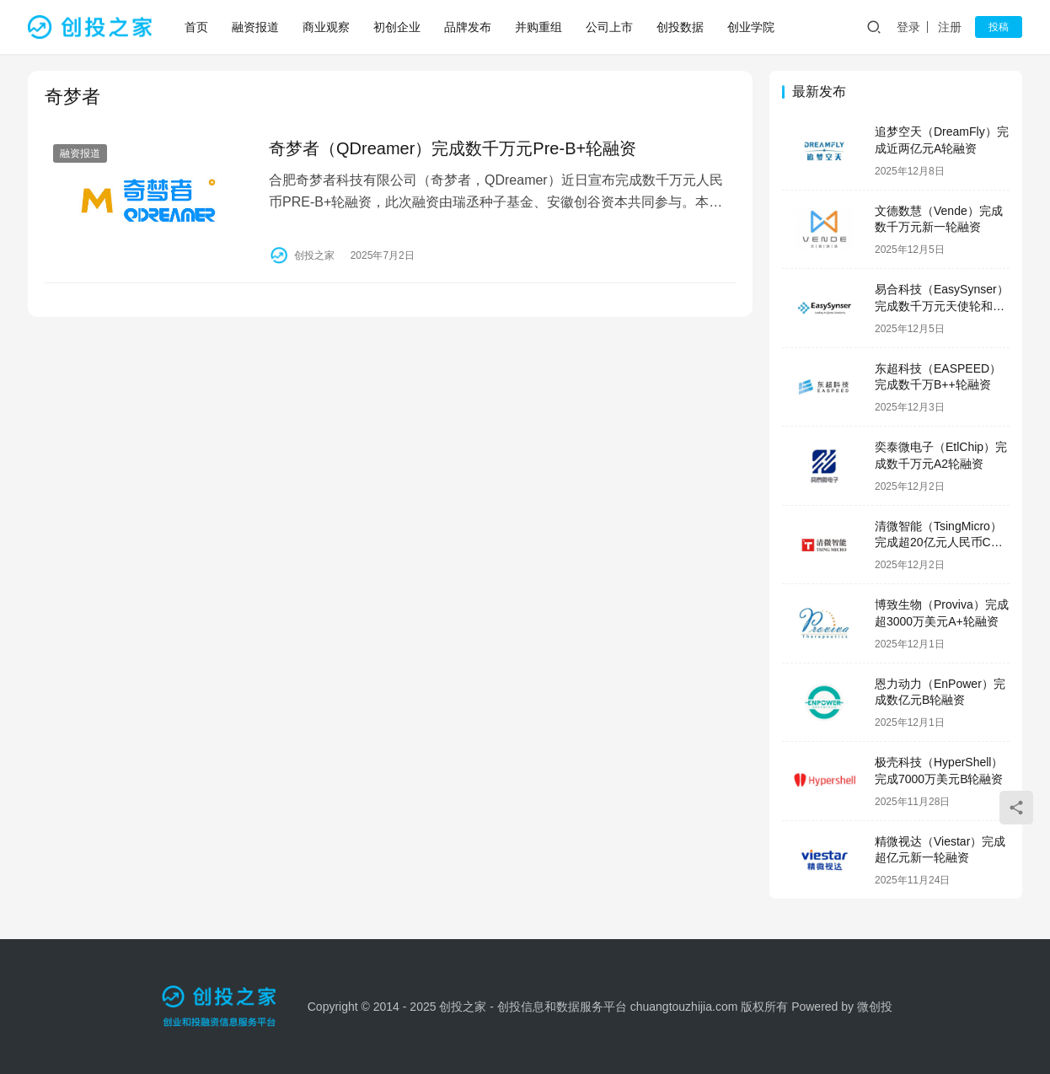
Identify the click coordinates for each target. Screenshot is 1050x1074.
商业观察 (326, 27)
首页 (196, 27)
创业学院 (750, 27)
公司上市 (609, 27)
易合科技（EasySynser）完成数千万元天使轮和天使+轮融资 (942, 305)
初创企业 (397, 27)
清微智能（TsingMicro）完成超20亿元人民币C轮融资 (939, 542)
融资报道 (255, 27)
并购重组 (538, 27)
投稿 (998, 27)
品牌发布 (467, 27)
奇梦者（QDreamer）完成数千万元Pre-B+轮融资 (452, 148)
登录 (908, 27)
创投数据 (680, 27)
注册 (950, 27)
